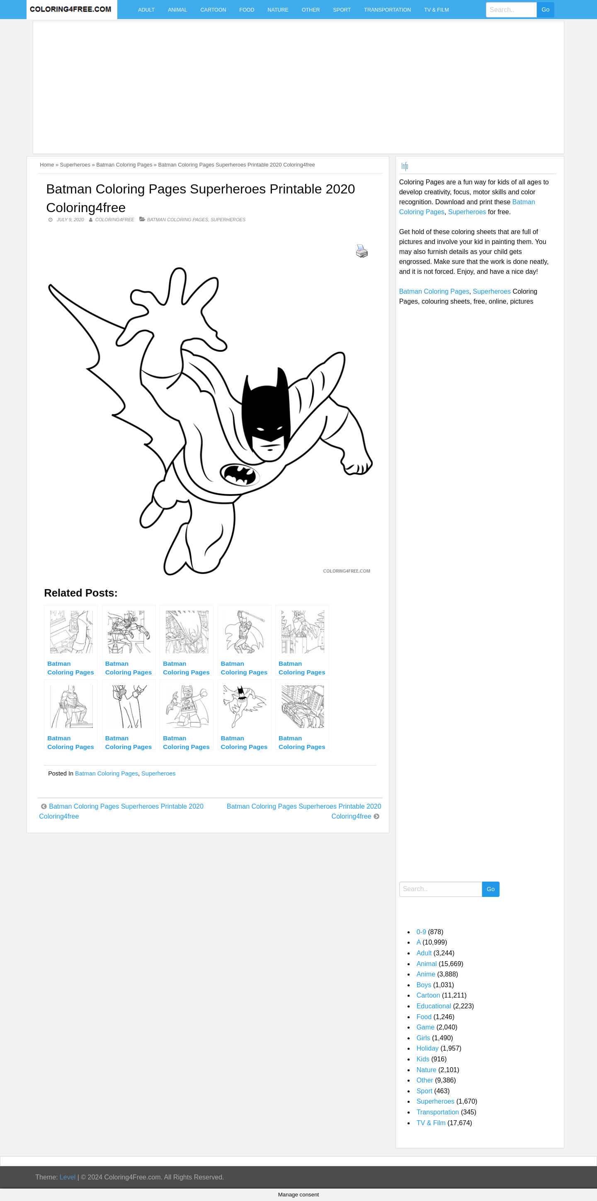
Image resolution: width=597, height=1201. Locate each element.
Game (426, 1027)
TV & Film (436, 10)
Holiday (428, 1048)
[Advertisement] (285, 82)
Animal (177, 10)
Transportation (387, 10)
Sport (342, 10)
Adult (146, 10)
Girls (423, 1038)
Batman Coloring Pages (124, 165)
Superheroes (75, 165)
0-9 (421, 931)
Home (47, 165)
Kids (423, 1059)
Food (247, 10)
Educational (434, 1006)
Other (311, 10)
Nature (278, 10)
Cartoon (213, 10)
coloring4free (114, 219)
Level (67, 1177)
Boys (424, 984)
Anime (426, 974)
